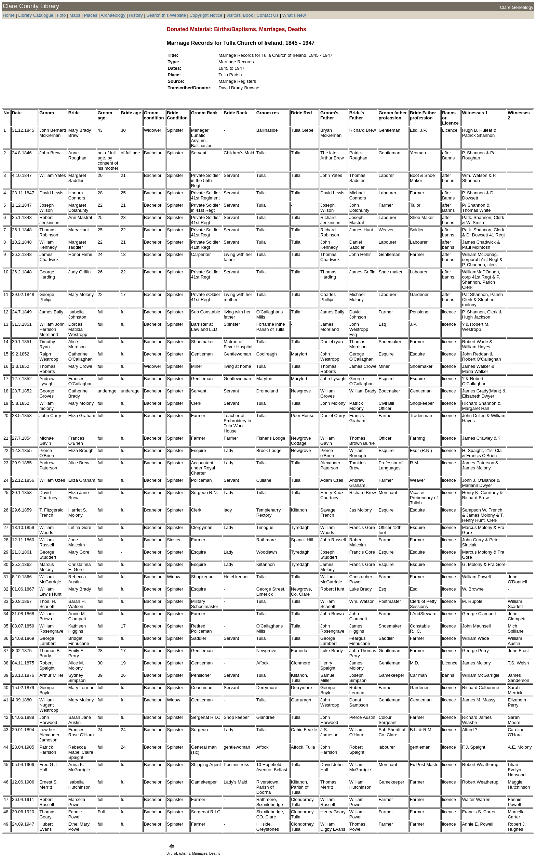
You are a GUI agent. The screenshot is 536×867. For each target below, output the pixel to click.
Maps (74, 15)
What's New (294, 15)
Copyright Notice (205, 15)
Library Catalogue (35, 15)
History (136, 15)
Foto (62, 15)
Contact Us (267, 15)
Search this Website (166, 15)
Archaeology (112, 15)
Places (90, 15)
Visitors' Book (239, 15)
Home (9, 15)
